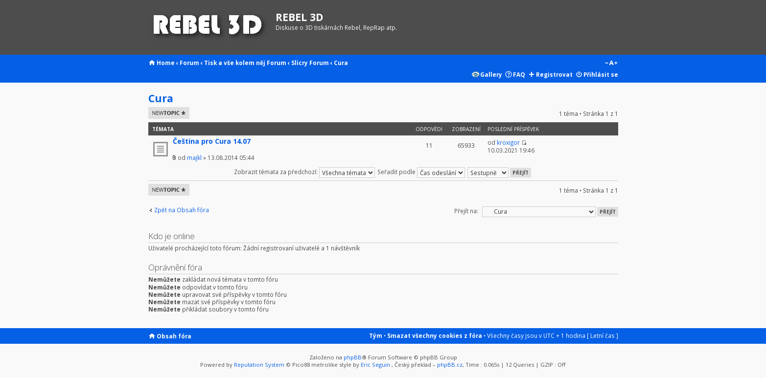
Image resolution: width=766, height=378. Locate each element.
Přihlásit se (600, 74)
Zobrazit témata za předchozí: (304, 172)
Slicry (299, 63)
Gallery (491, 74)
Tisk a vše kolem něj (234, 63)
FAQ (519, 74)
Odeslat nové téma (168, 113)
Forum (189, 63)
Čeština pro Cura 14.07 (212, 141)
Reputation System (259, 364)
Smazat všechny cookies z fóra (434, 335)
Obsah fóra (174, 336)
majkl (194, 157)
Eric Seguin (375, 364)
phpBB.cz (450, 364)
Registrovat (554, 74)
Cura (341, 63)
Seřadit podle (421, 172)
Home (166, 63)
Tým (375, 335)
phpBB (353, 357)
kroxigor (508, 142)
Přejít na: (466, 211)
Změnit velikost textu (611, 63)
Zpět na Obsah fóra (181, 210)
